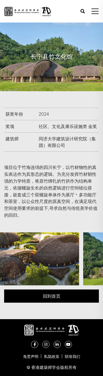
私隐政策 (51, 356)
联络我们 (72, 356)
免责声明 (30, 356)
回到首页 (51, 296)
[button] (95, 11)
